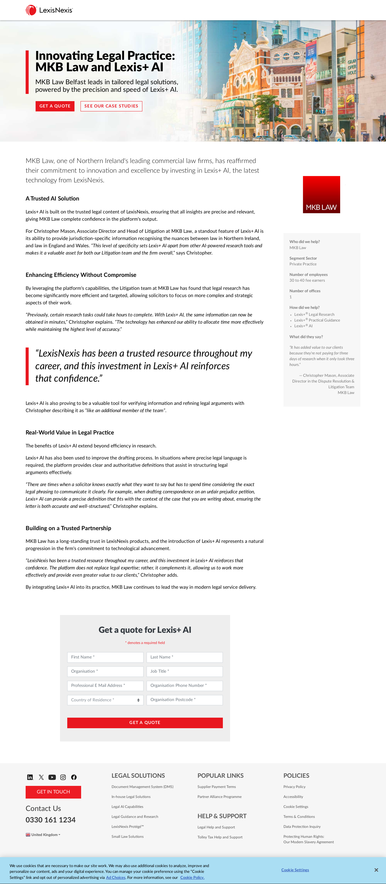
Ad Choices (115, 879)
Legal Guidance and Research (135, 816)
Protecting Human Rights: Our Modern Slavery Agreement (308, 839)
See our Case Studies (111, 106)
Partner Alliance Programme (220, 797)
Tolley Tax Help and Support (220, 837)
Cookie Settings (295, 807)
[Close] (376, 870)
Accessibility (293, 797)
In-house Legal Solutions (131, 797)
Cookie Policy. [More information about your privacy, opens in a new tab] (192, 879)
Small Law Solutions (128, 836)
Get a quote (55, 106)
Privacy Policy (294, 787)
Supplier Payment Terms (217, 787)
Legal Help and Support (216, 827)
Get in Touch (53, 792)
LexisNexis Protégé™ (128, 826)
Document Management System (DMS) (142, 787)
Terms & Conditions (299, 816)
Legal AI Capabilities (127, 807)
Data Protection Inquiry (302, 826)
